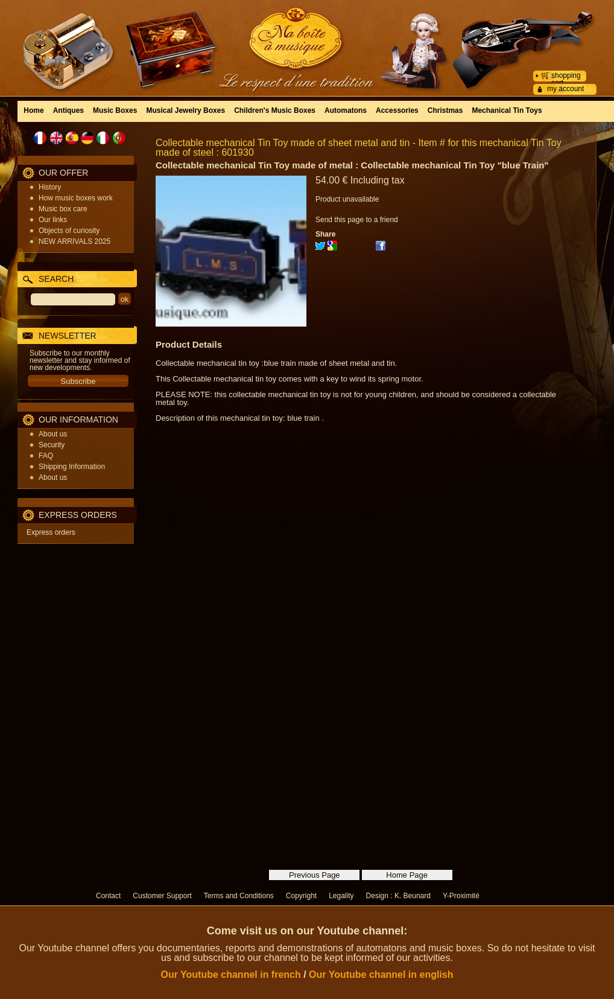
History (50, 187)
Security (52, 445)
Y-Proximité (461, 896)
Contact (108, 896)
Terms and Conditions (239, 896)
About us (53, 434)
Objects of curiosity (69, 230)
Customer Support (162, 896)
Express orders (51, 532)
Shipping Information (72, 466)
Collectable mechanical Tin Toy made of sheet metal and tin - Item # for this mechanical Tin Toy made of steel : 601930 (359, 148)
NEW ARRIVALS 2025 (74, 241)
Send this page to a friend (356, 219)
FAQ (46, 456)
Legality (341, 896)
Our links (53, 219)
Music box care (63, 209)
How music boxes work (76, 198)
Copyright (301, 896)
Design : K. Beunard (398, 896)
